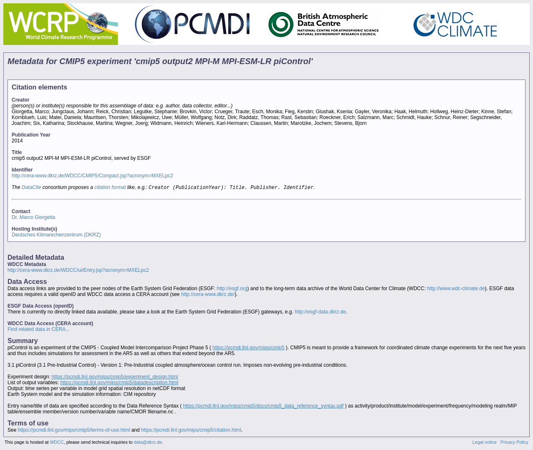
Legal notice (485, 442)
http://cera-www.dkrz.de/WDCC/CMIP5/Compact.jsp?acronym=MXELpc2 (92, 176)
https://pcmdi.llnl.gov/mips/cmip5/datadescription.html (119, 383)
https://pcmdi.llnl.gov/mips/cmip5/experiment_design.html (115, 377)
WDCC (57, 442)
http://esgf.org (232, 289)
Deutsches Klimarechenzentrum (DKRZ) (56, 236)
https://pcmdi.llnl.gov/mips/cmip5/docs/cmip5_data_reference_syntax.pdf (263, 407)
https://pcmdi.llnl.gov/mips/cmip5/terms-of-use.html (74, 431)
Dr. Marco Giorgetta (33, 218)
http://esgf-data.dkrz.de (320, 313)
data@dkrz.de (148, 442)
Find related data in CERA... (38, 330)
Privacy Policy (514, 442)
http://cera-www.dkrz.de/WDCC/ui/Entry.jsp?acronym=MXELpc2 (78, 271)
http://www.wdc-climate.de (456, 289)
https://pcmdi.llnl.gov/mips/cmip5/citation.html (191, 431)
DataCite (31, 188)
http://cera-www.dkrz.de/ (208, 295)
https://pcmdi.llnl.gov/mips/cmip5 (248, 348)
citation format (110, 188)
